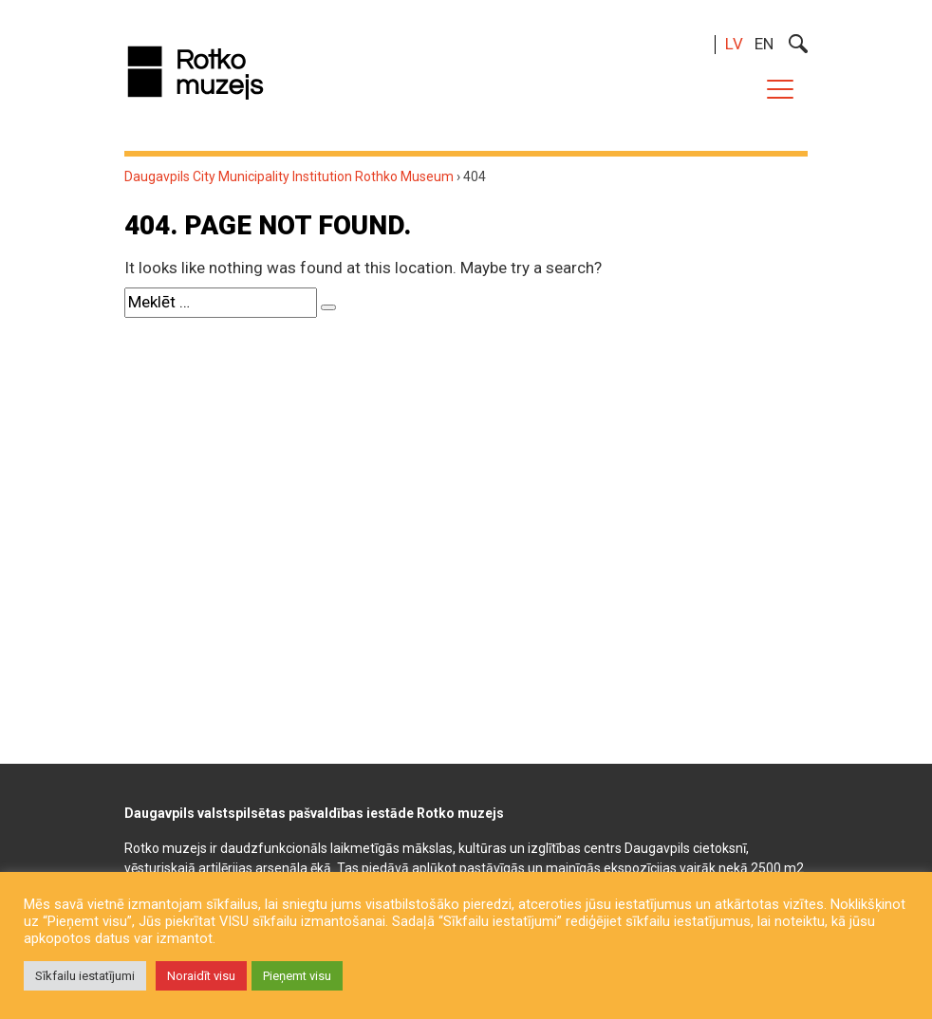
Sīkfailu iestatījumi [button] (85, 976)
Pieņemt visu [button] (297, 976)
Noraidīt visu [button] (201, 976)
